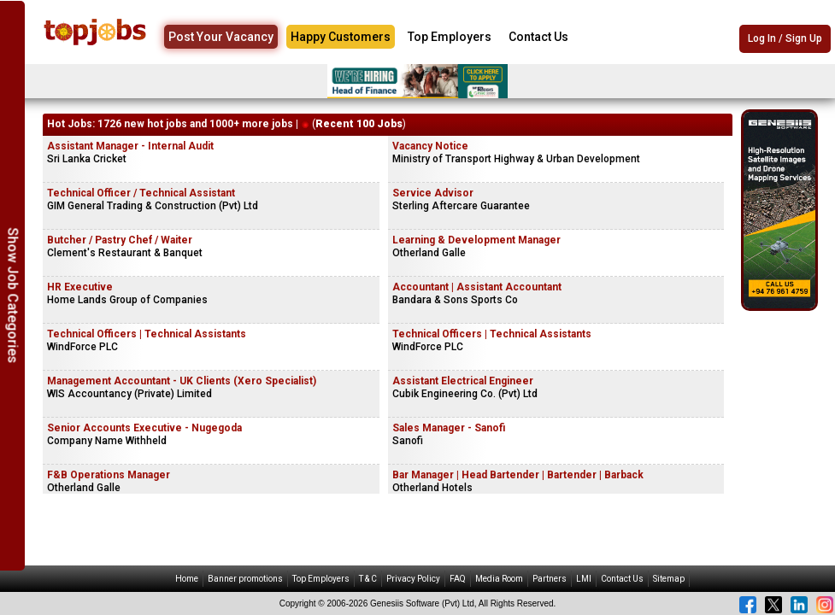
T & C (368, 578)
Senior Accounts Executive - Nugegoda (144, 428)
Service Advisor (432, 193)
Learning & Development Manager (476, 240)
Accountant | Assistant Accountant (477, 287)
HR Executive (80, 287)
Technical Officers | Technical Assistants (146, 334)
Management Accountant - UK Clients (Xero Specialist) (181, 381)
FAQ (458, 578)
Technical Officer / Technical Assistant (141, 193)
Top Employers (449, 37)
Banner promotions (245, 578)
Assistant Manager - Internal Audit (130, 146)
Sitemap (669, 578)
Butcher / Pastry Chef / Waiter (119, 240)
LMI (583, 578)
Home (186, 578)
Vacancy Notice (430, 146)
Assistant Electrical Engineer (462, 381)
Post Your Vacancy (220, 37)
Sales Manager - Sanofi (448, 428)
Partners (549, 578)
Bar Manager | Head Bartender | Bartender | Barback (518, 475)
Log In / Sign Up (785, 38)
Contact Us (538, 37)
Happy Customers (341, 37)
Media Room (499, 578)
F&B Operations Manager (108, 475)
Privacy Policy (413, 578)
